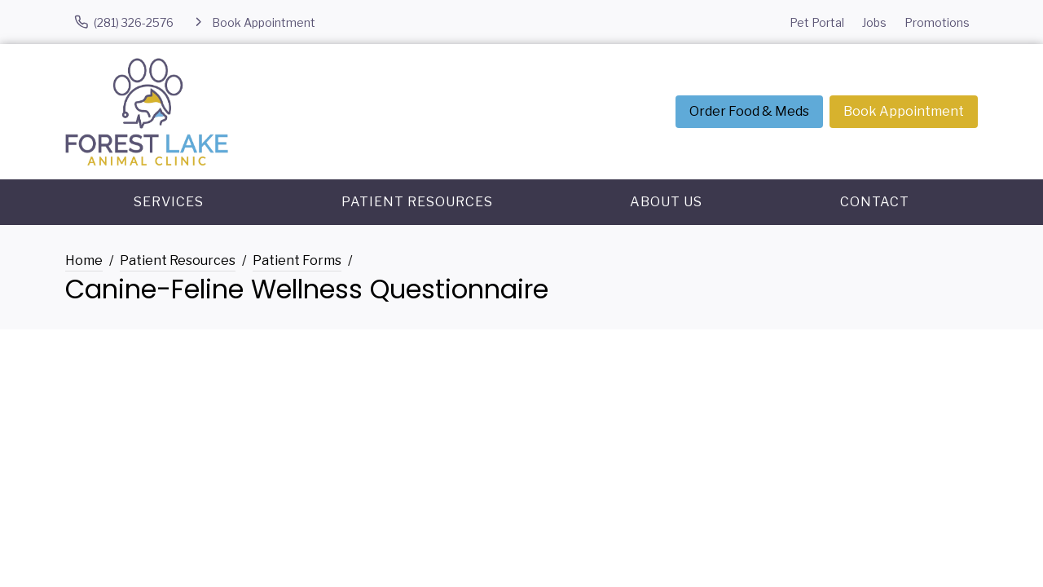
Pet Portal (817, 22)
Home (84, 260)
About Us (666, 202)
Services (169, 202)
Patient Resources (417, 202)
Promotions (937, 22)
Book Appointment (903, 111)
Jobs (874, 22)
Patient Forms (297, 260)
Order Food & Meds (749, 111)
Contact (874, 202)
